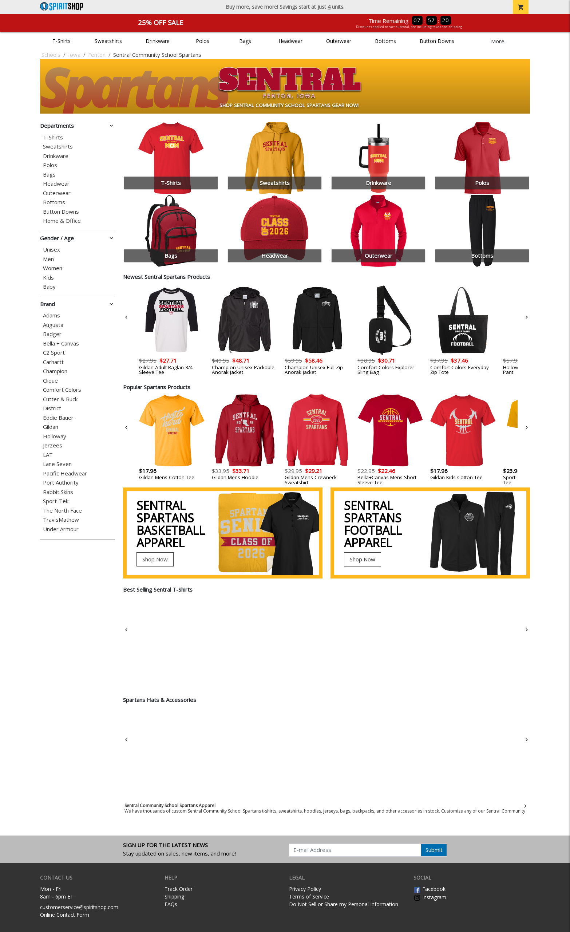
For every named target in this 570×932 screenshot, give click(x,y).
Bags (245, 40)
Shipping (174, 896)
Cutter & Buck (60, 399)
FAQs (171, 904)
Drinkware (158, 40)
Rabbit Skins (58, 492)
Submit (434, 849)
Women (52, 268)
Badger (52, 334)
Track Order (179, 888)
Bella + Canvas (61, 343)
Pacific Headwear (65, 473)
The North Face (62, 511)
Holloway (54, 436)
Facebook (429, 888)
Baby (49, 287)
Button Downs (437, 40)
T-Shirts (61, 40)
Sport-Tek (55, 501)
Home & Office (62, 221)
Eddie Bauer (58, 418)
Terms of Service (309, 896)
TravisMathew (61, 520)
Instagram (429, 897)
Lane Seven (57, 464)
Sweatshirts (108, 40)
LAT (48, 455)
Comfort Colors (62, 390)
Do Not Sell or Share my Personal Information (343, 904)
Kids (48, 278)
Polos (202, 40)
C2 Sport (54, 353)
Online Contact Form (64, 914)
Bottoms (385, 40)
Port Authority (61, 482)
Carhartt (53, 362)
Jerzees (52, 445)
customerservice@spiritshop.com (79, 907)
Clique (50, 381)
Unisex (51, 249)
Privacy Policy (305, 888)
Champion (55, 371)
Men (48, 259)
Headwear (290, 40)
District (52, 408)
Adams (51, 315)
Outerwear (338, 40)
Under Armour (61, 529)
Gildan (50, 427)
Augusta (53, 325)
